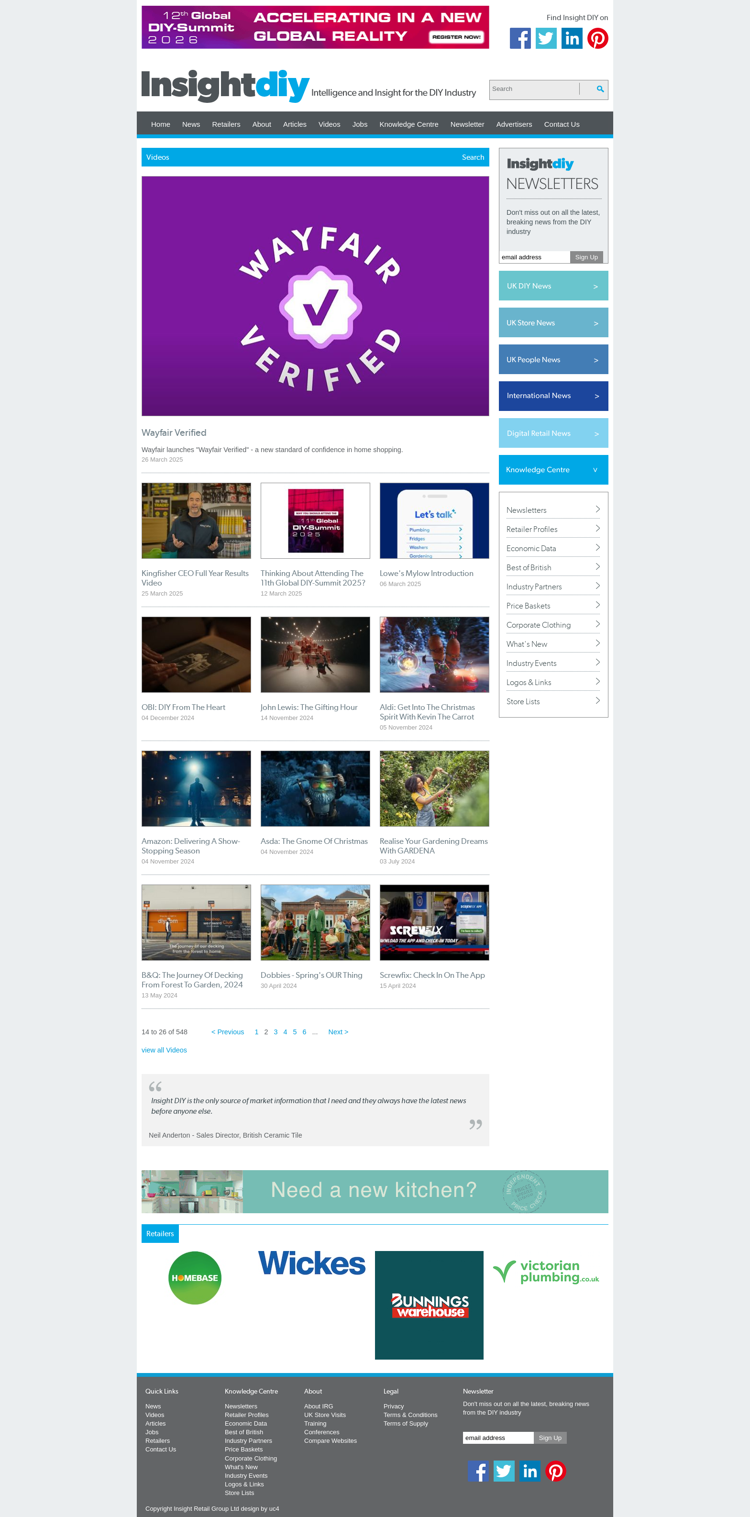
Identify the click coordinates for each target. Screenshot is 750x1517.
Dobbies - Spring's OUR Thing (312, 975)
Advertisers (514, 124)
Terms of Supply (406, 1423)
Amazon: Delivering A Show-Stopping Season (191, 845)
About (262, 124)
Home (160, 124)
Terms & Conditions (411, 1414)
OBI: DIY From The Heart (183, 707)
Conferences (322, 1432)
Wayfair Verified (174, 432)
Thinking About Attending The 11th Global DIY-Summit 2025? (313, 577)
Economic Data (531, 548)
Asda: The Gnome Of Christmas (314, 841)
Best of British (529, 567)
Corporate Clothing (539, 625)
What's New (527, 644)
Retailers (226, 124)
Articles (295, 124)
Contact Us (562, 124)
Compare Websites (330, 1440)
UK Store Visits (325, 1414)
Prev (147, 1330)
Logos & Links (529, 682)
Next (413, 1330)
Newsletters (527, 510)
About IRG (318, 1406)
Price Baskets (529, 605)
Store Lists (523, 701)
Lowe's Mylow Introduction (427, 573)
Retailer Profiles (532, 529)
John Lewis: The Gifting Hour (309, 707)
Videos (330, 124)
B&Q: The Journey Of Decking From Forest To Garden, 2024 (192, 979)
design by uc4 (260, 1508)
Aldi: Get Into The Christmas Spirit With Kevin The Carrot (427, 711)
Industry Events (532, 663)
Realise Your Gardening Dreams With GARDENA (434, 845)
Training (315, 1423)
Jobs (360, 124)
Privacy (394, 1406)
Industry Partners (534, 586)
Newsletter (468, 124)
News (191, 124)
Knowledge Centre (408, 124)
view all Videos (164, 1050)
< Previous (227, 1032)
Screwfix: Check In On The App (432, 975)
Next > (339, 1032)
